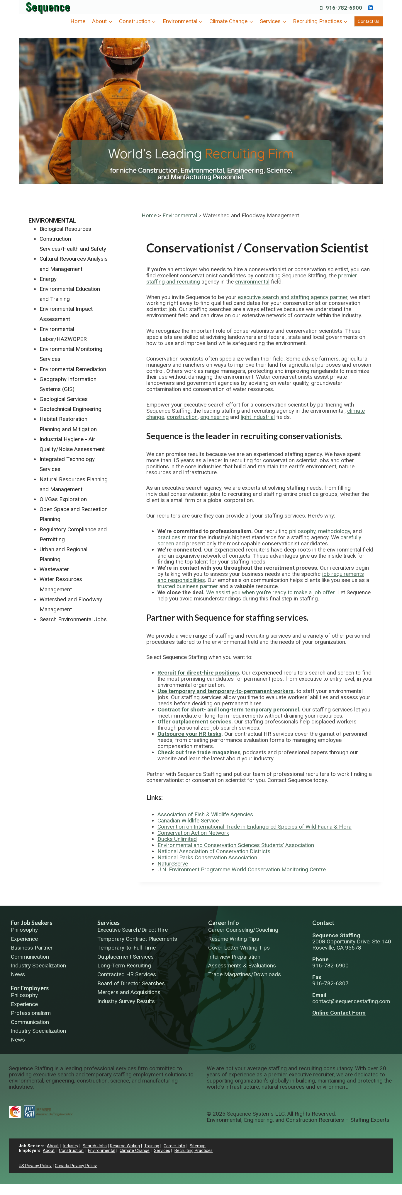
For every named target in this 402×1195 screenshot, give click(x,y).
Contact (323, 922)
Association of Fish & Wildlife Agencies (205, 814)
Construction (71, 1150)
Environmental (179, 215)
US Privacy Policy (35, 1165)
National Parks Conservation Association (207, 857)
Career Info (223, 922)
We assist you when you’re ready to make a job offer (270, 592)
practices (168, 537)
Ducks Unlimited (177, 839)
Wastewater (54, 569)
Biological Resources (65, 229)
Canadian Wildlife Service (188, 820)
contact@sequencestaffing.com (351, 1001)
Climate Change (135, 1150)
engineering (214, 417)
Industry (70, 1145)
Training (151, 1145)
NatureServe (172, 863)
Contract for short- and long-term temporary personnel (228, 709)
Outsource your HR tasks (189, 733)
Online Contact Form (339, 1012)
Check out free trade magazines (198, 752)
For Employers (30, 987)
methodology (334, 531)
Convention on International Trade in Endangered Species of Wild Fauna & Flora (254, 826)
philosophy (302, 531)
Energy (48, 279)
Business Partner (32, 948)
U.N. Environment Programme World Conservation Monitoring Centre (241, 869)
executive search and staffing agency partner (292, 297)
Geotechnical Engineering (70, 409)
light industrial (258, 417)
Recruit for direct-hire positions (198, 672)
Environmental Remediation (73, 369)
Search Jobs (95, 1145)
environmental (252, 281)
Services (108, 922)
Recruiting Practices (193, 1150)
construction (182, 417)
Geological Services (64, 399)
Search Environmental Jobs (73, 619)
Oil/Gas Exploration (63, 499)
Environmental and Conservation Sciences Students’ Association (235, 845)
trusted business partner (187, 586)
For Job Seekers (31, 922)
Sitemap (198, 1145)
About (53, 1145)
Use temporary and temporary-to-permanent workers (225, 691)
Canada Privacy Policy (76, 1165)
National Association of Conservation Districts (213, 851)
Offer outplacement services (194, 721)
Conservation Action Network (193, 832)
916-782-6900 (330, 965)
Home (77, 21)
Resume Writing (125, 1145)
